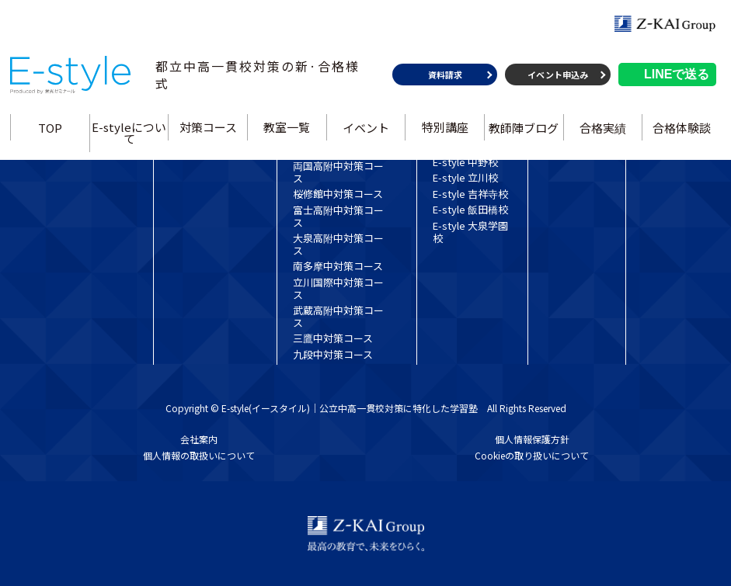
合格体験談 (681, 131)
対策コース (208, 131)
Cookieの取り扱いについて (532, 455)
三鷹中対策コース (333, 338)
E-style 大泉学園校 (470, 231)
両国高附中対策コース (338, 172)
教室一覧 (287, 131)
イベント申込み (557, 79)
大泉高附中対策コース (338, 244)
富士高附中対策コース (338, 216)
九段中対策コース (333, 354)
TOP (51, 131)
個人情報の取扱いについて (199, 455)
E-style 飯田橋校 (470, 209)
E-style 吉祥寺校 (470, 193)
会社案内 (199, 439)
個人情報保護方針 (532, 439)
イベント (366, 131)
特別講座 (444, 131)
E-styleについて (129, 137)
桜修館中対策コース (338, 193)
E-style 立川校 (465, 177)
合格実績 (602, 131)
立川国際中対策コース (338, 288)
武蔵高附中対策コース (338, 316)
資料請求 (444, 79)
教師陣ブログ (524, 131)
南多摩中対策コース (338, 265)
